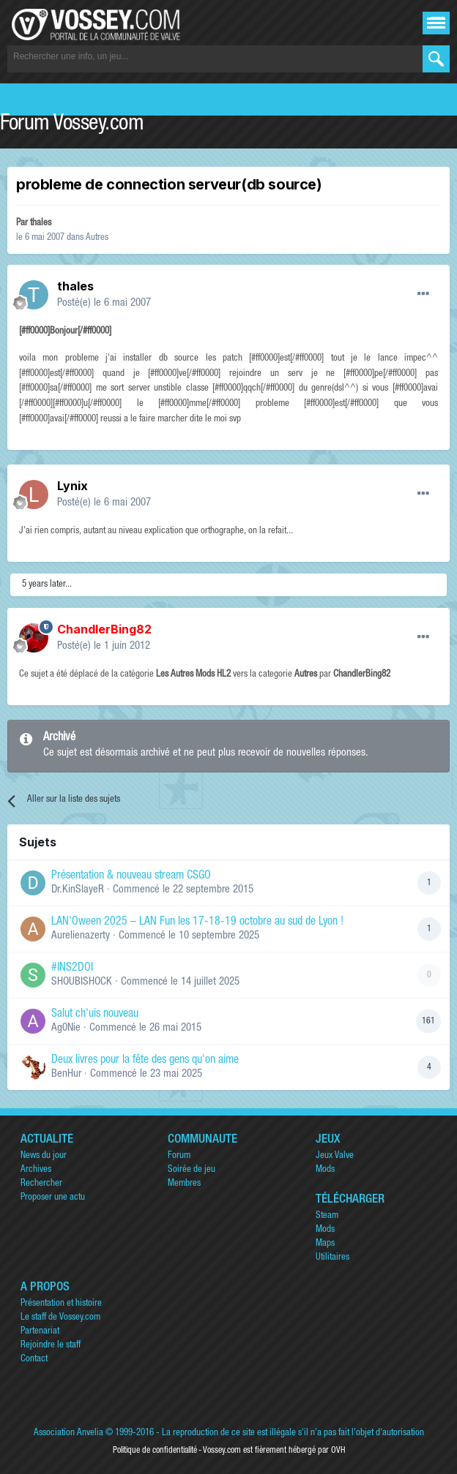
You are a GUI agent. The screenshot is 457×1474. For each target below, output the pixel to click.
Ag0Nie (66, 1028)
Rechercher (41, 1184)
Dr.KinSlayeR (77, 889)
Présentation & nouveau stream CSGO (131, 876)
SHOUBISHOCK (81, 982)
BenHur (66, 1074)
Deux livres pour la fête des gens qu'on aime (145, 1061)
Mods (325, 1170)
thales (40, 223)
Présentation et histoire (61, 1304)
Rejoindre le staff (51, 1345)
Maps (325, 1244)
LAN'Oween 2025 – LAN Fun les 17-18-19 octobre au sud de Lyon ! (197, 922)
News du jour (44, 1156)
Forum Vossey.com (72, 125)
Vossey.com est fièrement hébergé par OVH (274, 1450)
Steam (327, 1216)
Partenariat (40, 1331)
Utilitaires (332, 1258)
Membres (184, 1184)
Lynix (72, 485)
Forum (179, 1156)
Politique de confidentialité (155, 1450)
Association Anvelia (68, 1433)
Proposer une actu (53, 1198)
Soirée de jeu (191, 1170)
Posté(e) (104, 303)
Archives (36, 1170)
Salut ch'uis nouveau (94, 1014)
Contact (34, 1359)
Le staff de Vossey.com (60, 1318)
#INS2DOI (72, 968)
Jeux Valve (335, 1156)
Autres (97, 238)
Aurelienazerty (80, 935)
